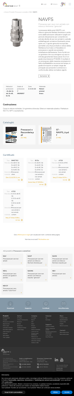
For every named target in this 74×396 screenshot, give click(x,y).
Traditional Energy (21, 327)
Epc (46, 318)
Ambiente (33, 327)
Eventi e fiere (63, 322)
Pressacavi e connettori (21, 12)
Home (6, 12)
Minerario (19, 322)
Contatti (62, 330)
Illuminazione (6, 318)
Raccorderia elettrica (8, 329)
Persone (33, 325)
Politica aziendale (35, 329)
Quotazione (43, 76)
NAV (30, 12)
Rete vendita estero (64, 334)
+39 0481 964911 (26, 364)
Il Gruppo (33, 318)
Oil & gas (19, 318)
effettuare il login (23, 235)
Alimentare (20, 325)
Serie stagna (6, 335)
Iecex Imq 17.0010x (35, 183)
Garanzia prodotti (50, 326)
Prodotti (11, 12)
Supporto (49, 324)
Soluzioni (48, 316)
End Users (48, 320)
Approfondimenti (64, 320)
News (61, 316)
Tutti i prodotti (6, 337)
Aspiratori (5, 333)
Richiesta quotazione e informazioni (51, 332)
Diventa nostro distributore (34, 334)
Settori (19, 316)
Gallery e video (35, 342)
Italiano (54, 4)
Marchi (33, 320)
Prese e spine (6, 325)
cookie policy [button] (8, 382)
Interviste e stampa (35, 340)
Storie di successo (64, 325)
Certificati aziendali (36, 339)
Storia (32, 324)
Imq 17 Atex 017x (60, 178)
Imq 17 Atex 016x (13, 219)
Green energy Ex (7, 331)
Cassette (5, 320)
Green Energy (20, 329)
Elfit (32, 322)
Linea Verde (48, 335)
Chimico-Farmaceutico (22, 320)
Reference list (34, 337)
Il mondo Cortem (63, 318)
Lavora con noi (34, 331)
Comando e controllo (8, 327)
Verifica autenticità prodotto (50, 329)
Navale (19, 324)
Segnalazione (6, 324)
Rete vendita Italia (64, 332)
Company (34, 316)
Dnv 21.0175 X (13, 178)
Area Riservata (49, 337)
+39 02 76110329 (44, 364)
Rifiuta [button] (55, 392)
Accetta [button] (66, 392)
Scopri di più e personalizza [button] (13, 392)
